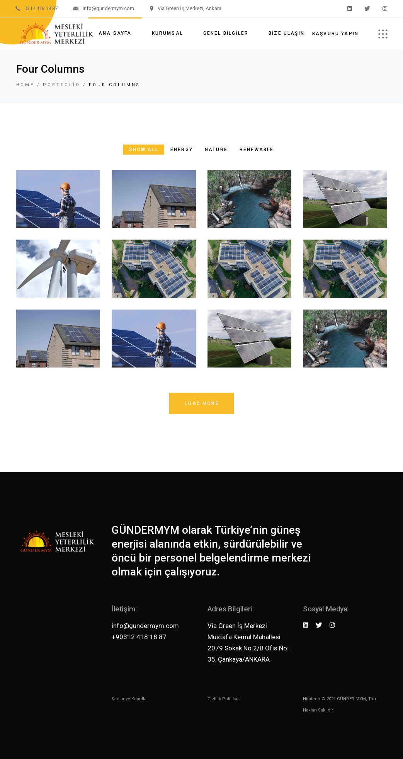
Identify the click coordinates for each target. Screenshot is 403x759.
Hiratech (311, 698)
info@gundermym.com (145, 626)
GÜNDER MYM (351, 698)
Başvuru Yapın (335, 33)
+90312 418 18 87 (139, 637)
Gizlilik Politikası (224, 698)
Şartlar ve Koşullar (130, 698)
